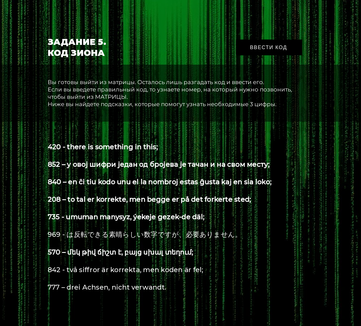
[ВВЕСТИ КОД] (269, 47)
